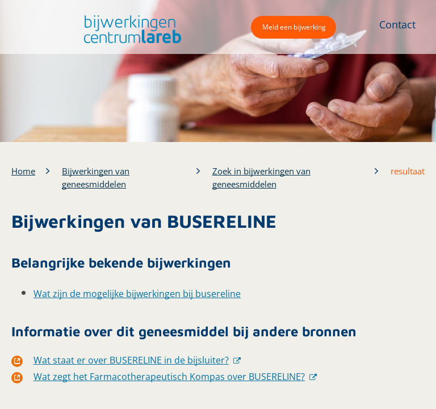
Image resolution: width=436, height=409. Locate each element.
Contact (397, 24)
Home (23, 171)
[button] (129, 29)
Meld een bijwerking (294, 27)
